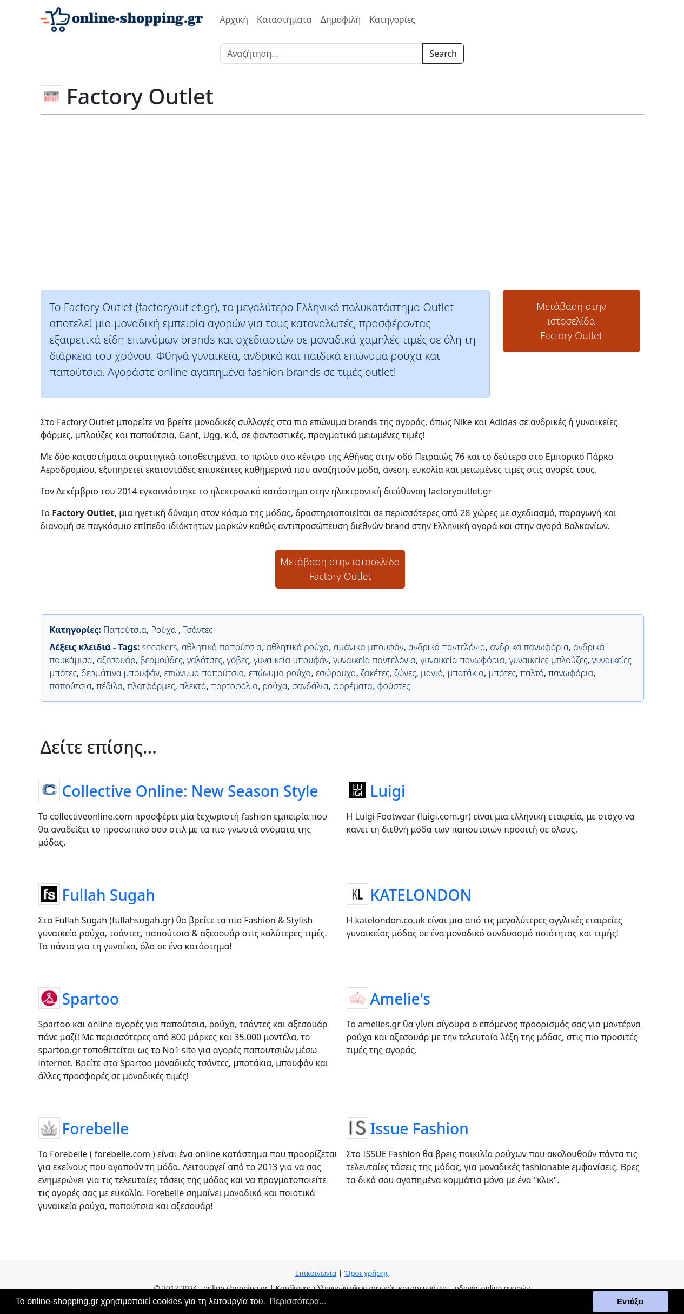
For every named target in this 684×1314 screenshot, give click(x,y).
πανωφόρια (570, 673)
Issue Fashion (419, 1128)
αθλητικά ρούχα (298, 647)
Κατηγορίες (392, 19)
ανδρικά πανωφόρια (529, 647)
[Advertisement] (342, 201)
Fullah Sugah (108, 894)
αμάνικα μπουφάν (369, 647)
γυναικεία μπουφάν (291, 660)
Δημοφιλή (341, 19)
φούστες (393, 686)
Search (443, 54)
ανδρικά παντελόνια (447, 647)
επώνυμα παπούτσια (204, 673)
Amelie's (400, 998)
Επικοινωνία (315, 1273)
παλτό (531, 673)
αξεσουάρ (116, 660)
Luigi (388, 790)
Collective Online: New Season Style (190, 790)
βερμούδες (161, 660)
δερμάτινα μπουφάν (120, 673)
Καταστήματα (284, 19)
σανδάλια (310, 686)
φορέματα (353, 686)
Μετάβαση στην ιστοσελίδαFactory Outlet (571, 321)
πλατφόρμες (151, 686)
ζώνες (405, 673)
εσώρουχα (336, 673)
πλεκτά (193, 686)
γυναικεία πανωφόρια (463, 660)
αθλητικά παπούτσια (222, 647)
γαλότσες (204, 660)
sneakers (159, 647)
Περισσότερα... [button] (298, 1301)
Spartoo (90, 998)
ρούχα (275, 686)
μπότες (502, 673)
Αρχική (234, 19)
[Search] (321, 53)
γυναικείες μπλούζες (548, 660)
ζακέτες (375, 673)
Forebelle (95, 1128)
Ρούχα (164, 630)
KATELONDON (421, 894)
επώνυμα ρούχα (280, 673)
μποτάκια (465, 673)
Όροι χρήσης (366, 1273)
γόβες (238, 660)
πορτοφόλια (234, 686)
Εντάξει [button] (630, 1301)
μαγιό (432, 673)
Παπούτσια (125, 630)
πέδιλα (109, 686)
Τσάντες (198, 630)
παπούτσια (71, 686)
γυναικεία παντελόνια (374, 660)
